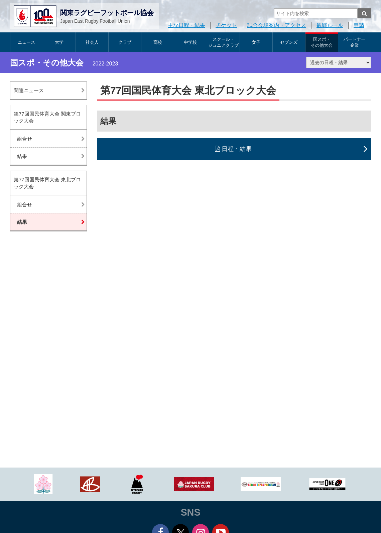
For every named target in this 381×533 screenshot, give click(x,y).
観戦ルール (329, 25)
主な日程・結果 (186, 25)
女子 (256, 42)
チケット (226, 25)
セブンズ (288, 42)
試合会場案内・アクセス (276, 25)
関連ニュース (29, 90)
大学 (59, 42)
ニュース (26, 42)
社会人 (92, 42)
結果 (22, 156)
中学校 (190, 42)
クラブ (124, 42)
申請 (359, 25)
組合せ (24, 139)
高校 (157, 42)
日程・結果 (237, 149)
